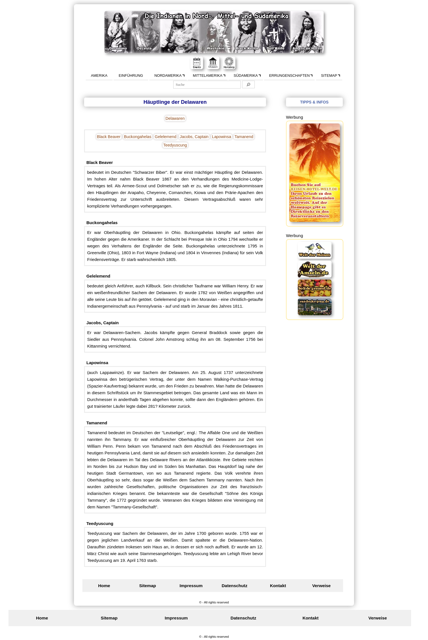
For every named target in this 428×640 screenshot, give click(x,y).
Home (104, 585)
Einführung (131, 75)
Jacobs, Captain (194, 136)
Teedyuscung (175, 145)
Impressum (190, 585)
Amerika (99, 75)
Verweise (321, 585)
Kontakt (278, 585)
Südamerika (246, 75)
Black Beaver (109, 136)
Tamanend (244, 136)
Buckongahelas (137, 136)
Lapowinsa (221, 136)
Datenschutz (234, 585)
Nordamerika (168, 75)
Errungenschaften (289, 75)
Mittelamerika (207, 75)
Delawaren (175, 118)
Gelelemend (165, 136)
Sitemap (329, 75)
